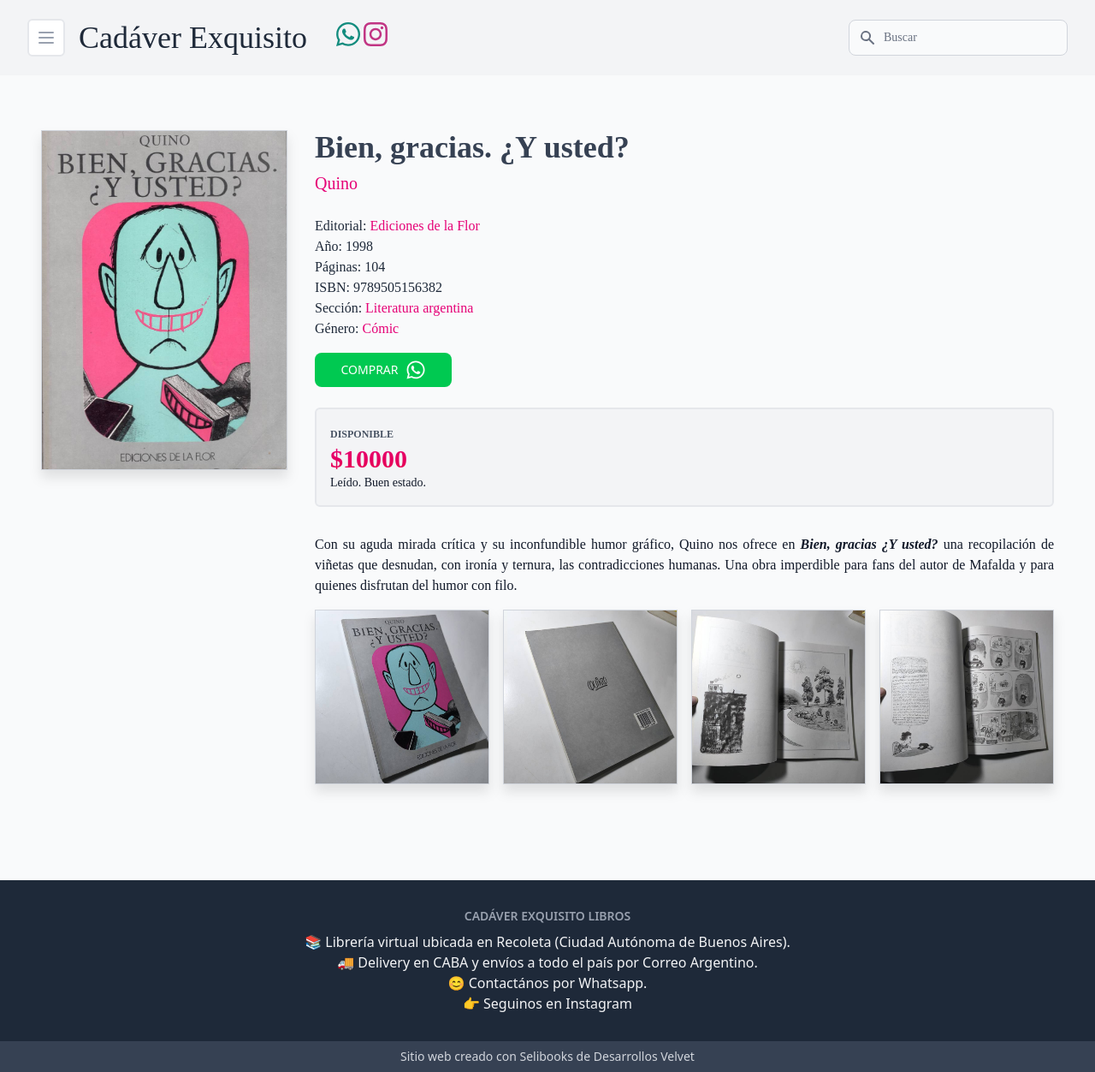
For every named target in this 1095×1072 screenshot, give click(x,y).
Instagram (598, 1003)
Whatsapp (610, 983)
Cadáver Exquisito (193, 38)
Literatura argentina (419, 308)
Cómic (381, 328)
